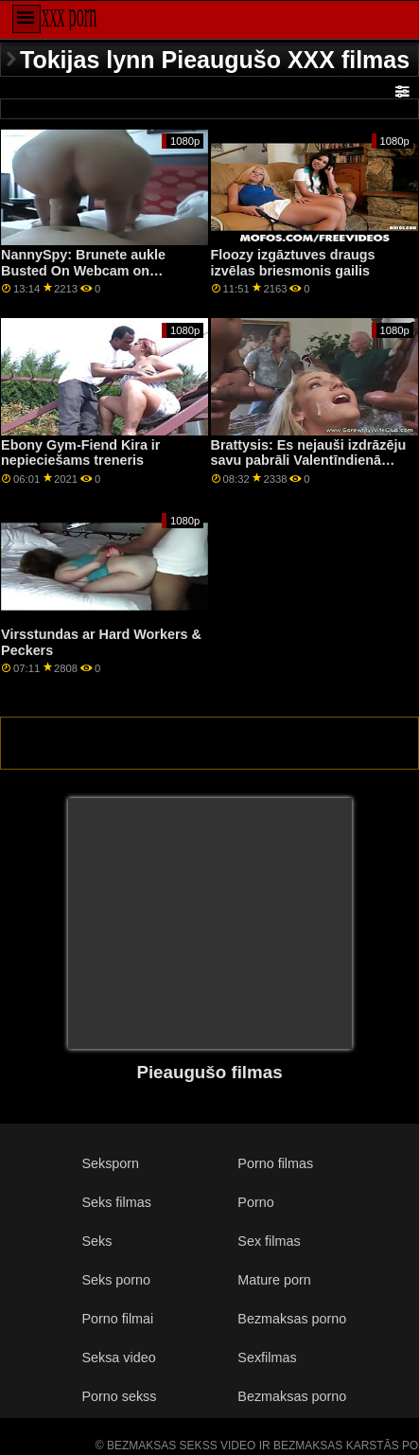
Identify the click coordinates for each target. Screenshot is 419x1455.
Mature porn (273, 1279)
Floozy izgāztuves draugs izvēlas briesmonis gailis (293, 262)
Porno (255, 1202)
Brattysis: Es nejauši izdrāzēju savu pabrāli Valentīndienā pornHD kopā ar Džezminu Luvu (309, 468)
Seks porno (115, 1279)
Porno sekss (118, 1396)
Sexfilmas (266, 1357)
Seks (96, 1241)
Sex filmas (268, 1241)
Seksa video (118, 1357)
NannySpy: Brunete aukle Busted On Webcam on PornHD (83, 270)
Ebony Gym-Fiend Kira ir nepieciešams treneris (80, 453)
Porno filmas (275, 1163)
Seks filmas (115, 1202)
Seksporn (110, 1163)
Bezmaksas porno (291, 1318)
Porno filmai (117, 1318)
